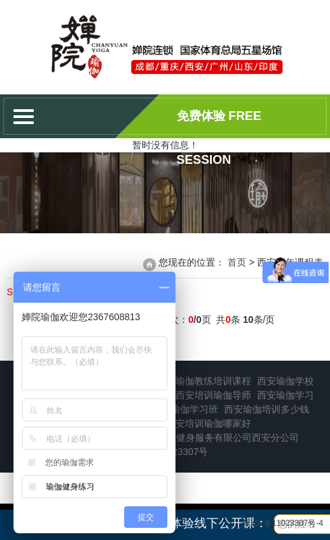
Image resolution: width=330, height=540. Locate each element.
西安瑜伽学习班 (185, 409)
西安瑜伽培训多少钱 (266, 409)
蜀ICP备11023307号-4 (282, 523)
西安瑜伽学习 (285, 395)
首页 (236, 262)
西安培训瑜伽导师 (213, 395)
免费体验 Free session (219, 123)
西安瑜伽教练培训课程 (204, 381)
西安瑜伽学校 (285, 381)
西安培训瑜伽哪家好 (208, 423)
